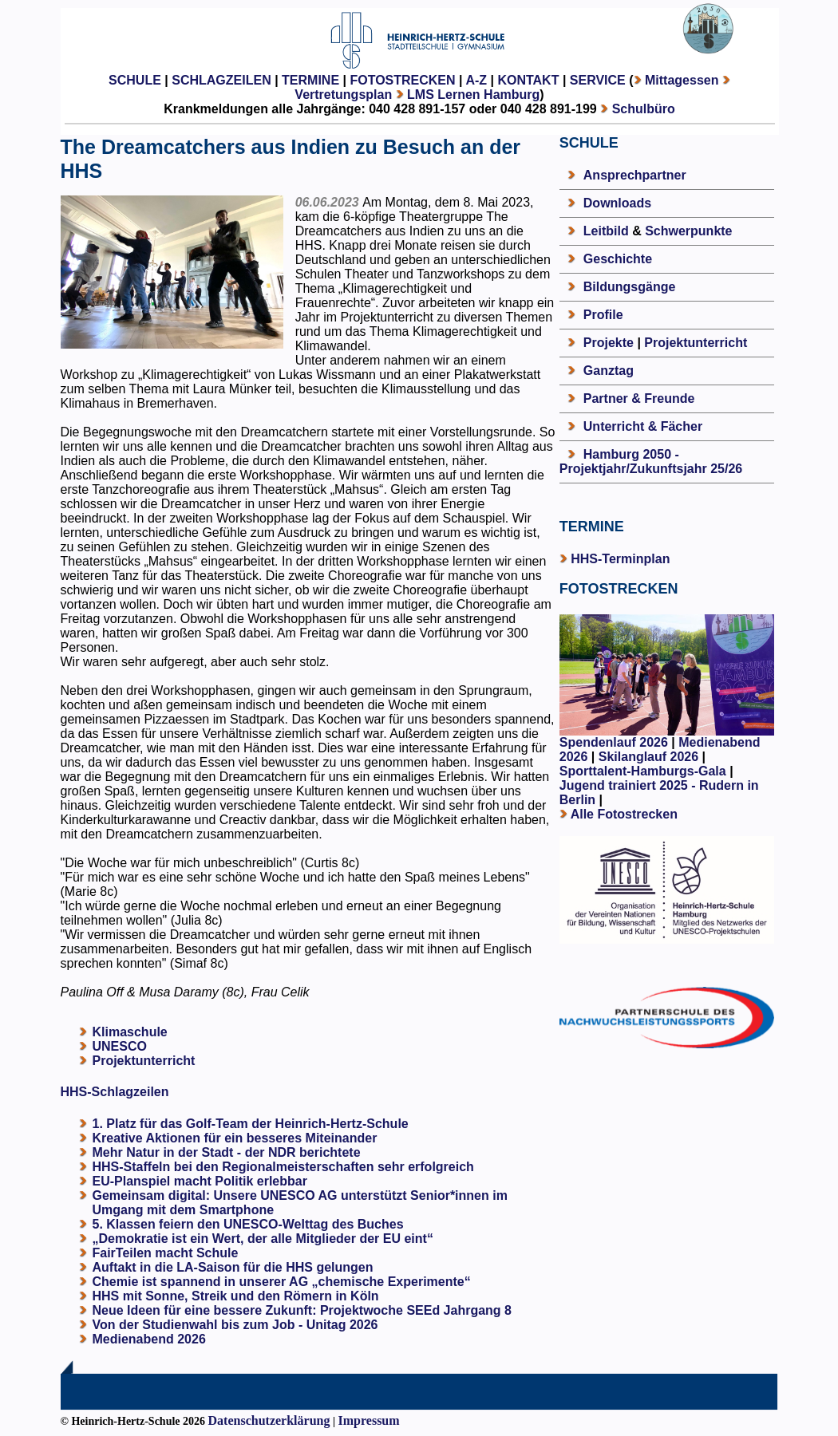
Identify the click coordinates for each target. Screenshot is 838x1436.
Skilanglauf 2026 (648, 756)
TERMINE (310, 80)
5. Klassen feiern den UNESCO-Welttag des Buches (248, 1224)
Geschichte (617, 259)
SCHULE (135, 80)
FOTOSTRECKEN (402, 80)
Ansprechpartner (634, 175)
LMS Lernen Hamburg (473, 94)
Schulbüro (643, 109)
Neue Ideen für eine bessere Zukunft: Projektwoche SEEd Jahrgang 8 (302, 1310)
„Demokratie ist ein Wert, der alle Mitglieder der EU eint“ (263, 1238)
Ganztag (608, 370)
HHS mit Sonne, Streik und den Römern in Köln (236, 1296)
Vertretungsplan (343, 94)
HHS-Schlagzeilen (115, 1092)
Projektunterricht (144, 1060)
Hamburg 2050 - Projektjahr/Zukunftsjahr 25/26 (650, 461)
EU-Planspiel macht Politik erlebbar (200, 1181)
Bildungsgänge (629, 287)
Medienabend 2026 (149, 1339)
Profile (603, 315)
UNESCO (120, 1046)
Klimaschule (130, 1032)
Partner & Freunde (639, 398)
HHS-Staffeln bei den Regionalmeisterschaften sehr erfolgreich (283, 1167)
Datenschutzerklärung (269, 1420)
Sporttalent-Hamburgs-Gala (642, 771)
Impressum (369, 1420)
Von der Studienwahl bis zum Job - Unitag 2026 (235, 1324)
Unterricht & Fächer (642, 426)
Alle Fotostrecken (624, 814)
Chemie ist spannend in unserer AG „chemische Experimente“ (282, 1281)
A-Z (476, 80)
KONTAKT (528, 80)
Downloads (617, 203)
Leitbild (606, 231)
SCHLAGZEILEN (221, 80)
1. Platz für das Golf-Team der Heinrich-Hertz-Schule (251, 1123)
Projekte (608, 342)
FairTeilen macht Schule (166, 1253)
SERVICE (598, 80)
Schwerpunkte (688, 231)
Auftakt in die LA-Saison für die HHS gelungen (233, 1267)
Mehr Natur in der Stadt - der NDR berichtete (227, 1152)
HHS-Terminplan (620, 559)
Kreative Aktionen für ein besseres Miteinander (235, 1138)
